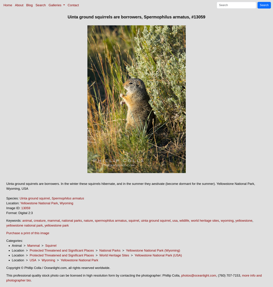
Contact (73, 5)
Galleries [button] (55, 5)
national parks (72, 220)
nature (88, 220)
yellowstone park (57, 225)
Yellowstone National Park (39, 203)
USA (33, 260)
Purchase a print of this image (27, 233)
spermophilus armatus (111, 220)
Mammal (33, 245)
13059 (25, 208)
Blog (29, 5)
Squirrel (50, 245)
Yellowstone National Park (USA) (158, 255)
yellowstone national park (24, 225)
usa (175, 220)
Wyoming (66, 203)
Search (41, 5)
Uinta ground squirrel (35, 198)
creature (40, 220)
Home (7, 5)
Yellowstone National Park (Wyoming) (153, 250)
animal (27, 220)
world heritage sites (205, 220)
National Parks (109, 250)
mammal (53, 220)
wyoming (227, 220)
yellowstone (243, 220)
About (19, 5)
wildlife (184, 220)
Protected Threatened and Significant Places (62, 250)
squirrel (133, 220)
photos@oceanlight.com (198, 275)
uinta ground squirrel (156, 220)
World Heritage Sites (114, 255)
